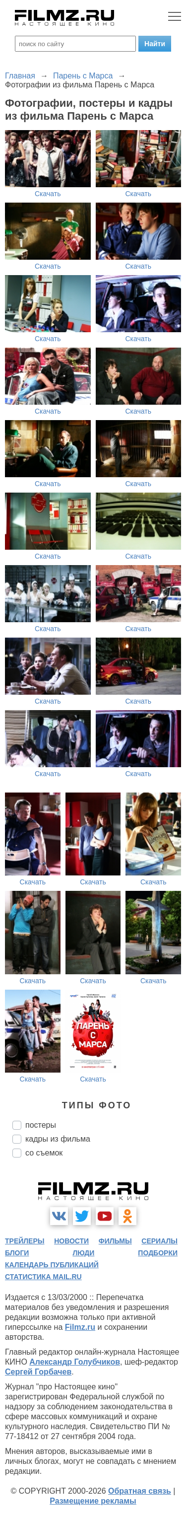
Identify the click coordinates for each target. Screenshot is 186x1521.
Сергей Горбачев (38, 1372)
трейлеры (25, 1241)
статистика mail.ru (43, 1277)
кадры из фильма (57, 1139)
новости (71, 1241)
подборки (158, 1253)
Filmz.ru (80, 1327)
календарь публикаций (52, 1265)
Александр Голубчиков (74, 1362)
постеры (40, 1125)
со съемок (43, 1153)
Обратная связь (139, 1491)
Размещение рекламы (93, 1501)
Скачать (48, 194)
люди (83, 1253)
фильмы (115, 1241)
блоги (17, 1253)
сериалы (159, 1241)
